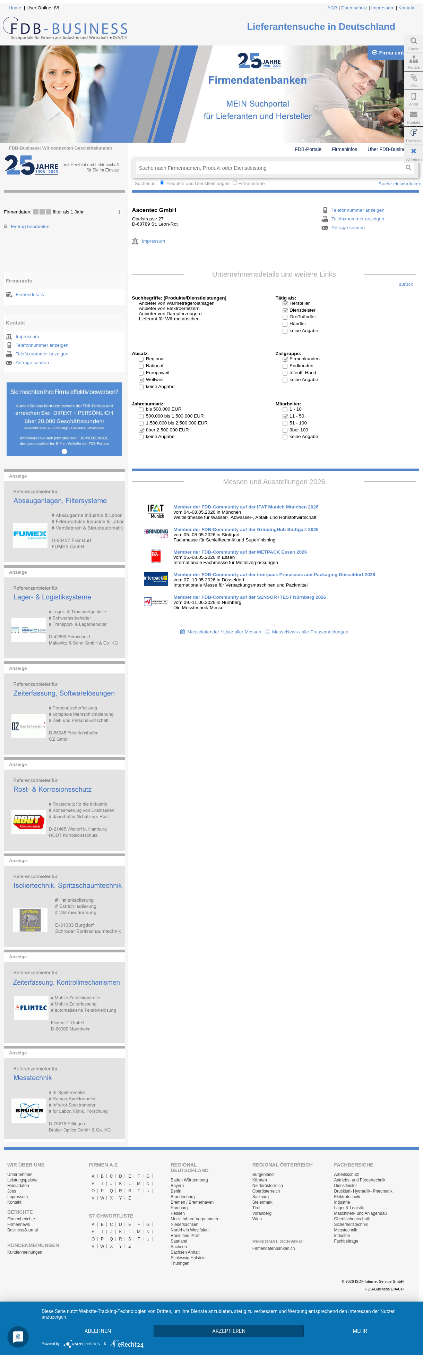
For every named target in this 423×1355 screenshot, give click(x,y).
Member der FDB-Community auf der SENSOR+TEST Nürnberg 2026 (249, 597)
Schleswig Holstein (188, 1257)
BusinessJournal (22, 1230)
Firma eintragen (395, 53)
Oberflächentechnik (352, 1219)
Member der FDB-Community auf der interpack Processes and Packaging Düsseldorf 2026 (274, 574)
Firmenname (251, 183)
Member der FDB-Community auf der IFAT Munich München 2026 (245, 507)
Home (15, 7)
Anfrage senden (32, 362)
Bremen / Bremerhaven (192, 1202)
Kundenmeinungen (24, 1252)
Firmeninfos (344, 149)
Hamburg (179, 1207)
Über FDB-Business (389, 149)
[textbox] (269, 167)
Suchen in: (146, 183)
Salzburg (260, 1196)
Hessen (178, 1213)
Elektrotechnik (347, 1196)
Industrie (342, 1202)
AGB (332, 7)
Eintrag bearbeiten (30, 226)
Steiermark (262, 1202)
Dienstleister (345, 1185)
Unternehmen (20, 1174)
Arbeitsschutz (346, 1174)
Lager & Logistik (349, 1207)
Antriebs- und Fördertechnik (359, 1180)
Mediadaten (18, 1185)
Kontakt (406, 7)
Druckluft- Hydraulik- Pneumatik (363, 1191)
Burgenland (263, 1174)
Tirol (256, 1207)
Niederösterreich (267, 1185)
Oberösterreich (266, 1191)
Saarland (179, 1241)
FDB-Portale (308, 149)
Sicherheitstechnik (351, 1224)
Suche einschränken (400, 183)
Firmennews (18, 1224)
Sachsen (179, 1246)
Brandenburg (183, 1196)
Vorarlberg (261, 1213)
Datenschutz (354, 7)
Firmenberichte (21, 1219)
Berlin (176, 1191)
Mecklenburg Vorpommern (195, 1219)
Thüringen (180, 1263)
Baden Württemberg (189, 1180)
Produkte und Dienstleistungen (197, 183)
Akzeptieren (228, 1331)
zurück (406, 284)
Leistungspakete (22, 1180)
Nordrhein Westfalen (189, 1230)
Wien (257, 1219)
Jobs (11, 1191)
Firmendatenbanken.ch (273, 1248)
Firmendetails (30, 294)
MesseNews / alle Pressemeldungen (310, 631)
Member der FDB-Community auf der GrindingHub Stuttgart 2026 (245, 529)
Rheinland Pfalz (185, 1235)
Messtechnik (345, 1230)
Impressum (383, 7)
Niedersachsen (184, 1224)
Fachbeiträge (346, 1241)
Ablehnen (98, 1331)
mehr (360, 1331)
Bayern (177, 1185)
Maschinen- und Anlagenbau (360, 1213)
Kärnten (259, 1180)
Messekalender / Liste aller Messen (224, 631)
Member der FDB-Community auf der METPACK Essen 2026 (240, 552)
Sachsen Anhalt (185, 1252)
